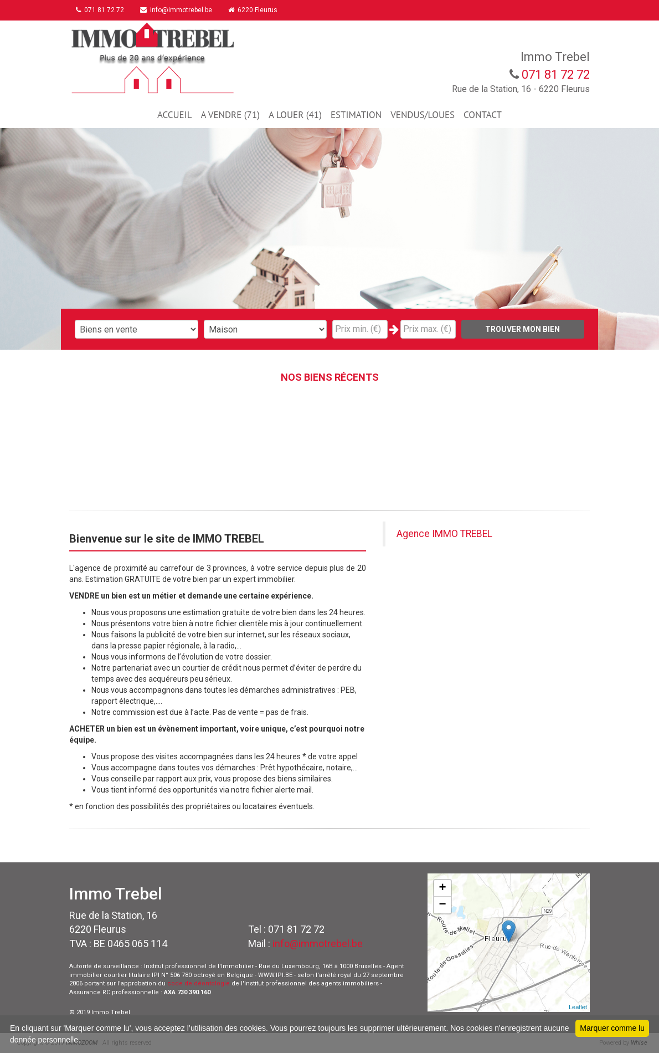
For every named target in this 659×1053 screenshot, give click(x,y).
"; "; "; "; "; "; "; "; (265, 329)
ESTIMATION (356, 115)
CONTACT (483, 115)
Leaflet (578, 1007)
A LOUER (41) (295, 115)
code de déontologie (198, 983)
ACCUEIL (174, 115)
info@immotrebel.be (179, 10)
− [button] (442, 905)
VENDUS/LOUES (422, 115)
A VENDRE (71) (229, 115)
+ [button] (442, 888)
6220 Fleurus (257, 10)
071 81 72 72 (102, 10)
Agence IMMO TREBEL (444, 533)
